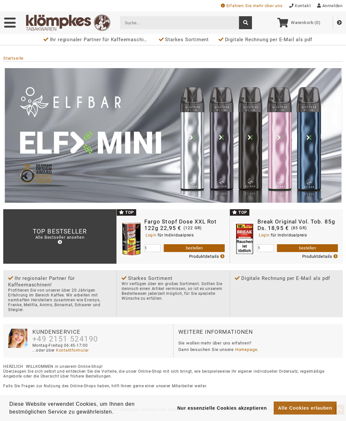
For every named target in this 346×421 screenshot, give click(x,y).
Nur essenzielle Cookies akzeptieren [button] (222, 408)
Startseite (13, 58)
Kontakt (300, 5)
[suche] (245, 22)
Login (151, 235)
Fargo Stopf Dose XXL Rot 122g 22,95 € (180, 224)
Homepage (246, 349)
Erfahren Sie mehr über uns (252, 5)
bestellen (194, 248)
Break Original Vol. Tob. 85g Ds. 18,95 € (296, 224)
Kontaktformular (72, 350)
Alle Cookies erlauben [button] (305, 408)
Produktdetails (207, 256)
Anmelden (330, 5)
